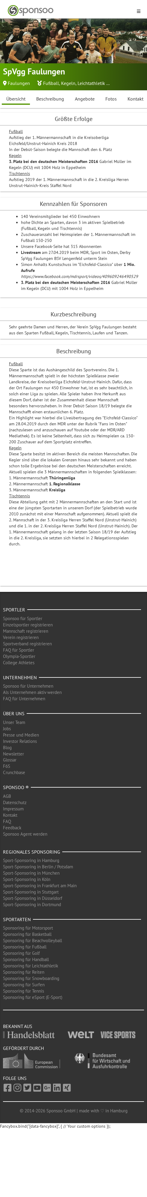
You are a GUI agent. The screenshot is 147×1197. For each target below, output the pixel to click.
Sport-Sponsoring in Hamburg (31, 860)
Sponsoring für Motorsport (28, 928)
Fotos (111, 99)
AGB (7, 796)
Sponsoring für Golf (21, 953)
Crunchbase (14, 772)
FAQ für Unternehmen (24, 698)
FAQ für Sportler (18, 650)
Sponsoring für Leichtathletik (30, 966)
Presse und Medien (21, 735)
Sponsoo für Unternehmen (28, 686)
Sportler (14, 610)
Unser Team (14, 722)
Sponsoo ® (16, 787)
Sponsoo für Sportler (22, 618)
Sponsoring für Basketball (27, 934)
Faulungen (19, 83)
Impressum (13, 809)
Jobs (7, 728)
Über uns (14, 713)
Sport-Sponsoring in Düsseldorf (32, 898)
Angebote (85, 99)
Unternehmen (20, 677)
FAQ (7, 821)
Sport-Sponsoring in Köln (26, 879)
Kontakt (10, 815)
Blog (7, 747)
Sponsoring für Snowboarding (31, 978)
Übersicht (15, 99)
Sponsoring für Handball (26, 959)
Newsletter (13, 754)
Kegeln (68, 83)
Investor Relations (20, 741)
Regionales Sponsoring (31, 852)
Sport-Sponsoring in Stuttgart (31, 892)
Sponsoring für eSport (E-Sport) (32, 997)
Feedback (12, 828)
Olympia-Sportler (19, 656)
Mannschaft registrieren (25, 631)
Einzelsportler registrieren (28, 625)
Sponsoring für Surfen (24, 984)
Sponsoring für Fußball (24, 947)
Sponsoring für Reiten (23, 972)
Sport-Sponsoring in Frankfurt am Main (40, 885)
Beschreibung (50, 99)
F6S (6, 766)
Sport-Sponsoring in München (31, 873)
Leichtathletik (91, 83)
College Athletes (18, 662)
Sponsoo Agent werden (25, 834)
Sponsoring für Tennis (23, 991)
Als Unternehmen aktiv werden (32, 692)
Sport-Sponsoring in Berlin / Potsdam (38, 867)
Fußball (51, 83)
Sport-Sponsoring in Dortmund (32, 904)
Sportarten (17, 919)
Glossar (9, 760)
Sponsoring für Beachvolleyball (32, 940)
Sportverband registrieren (27, 644)
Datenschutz (15, 802)
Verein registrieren (21, 637)
